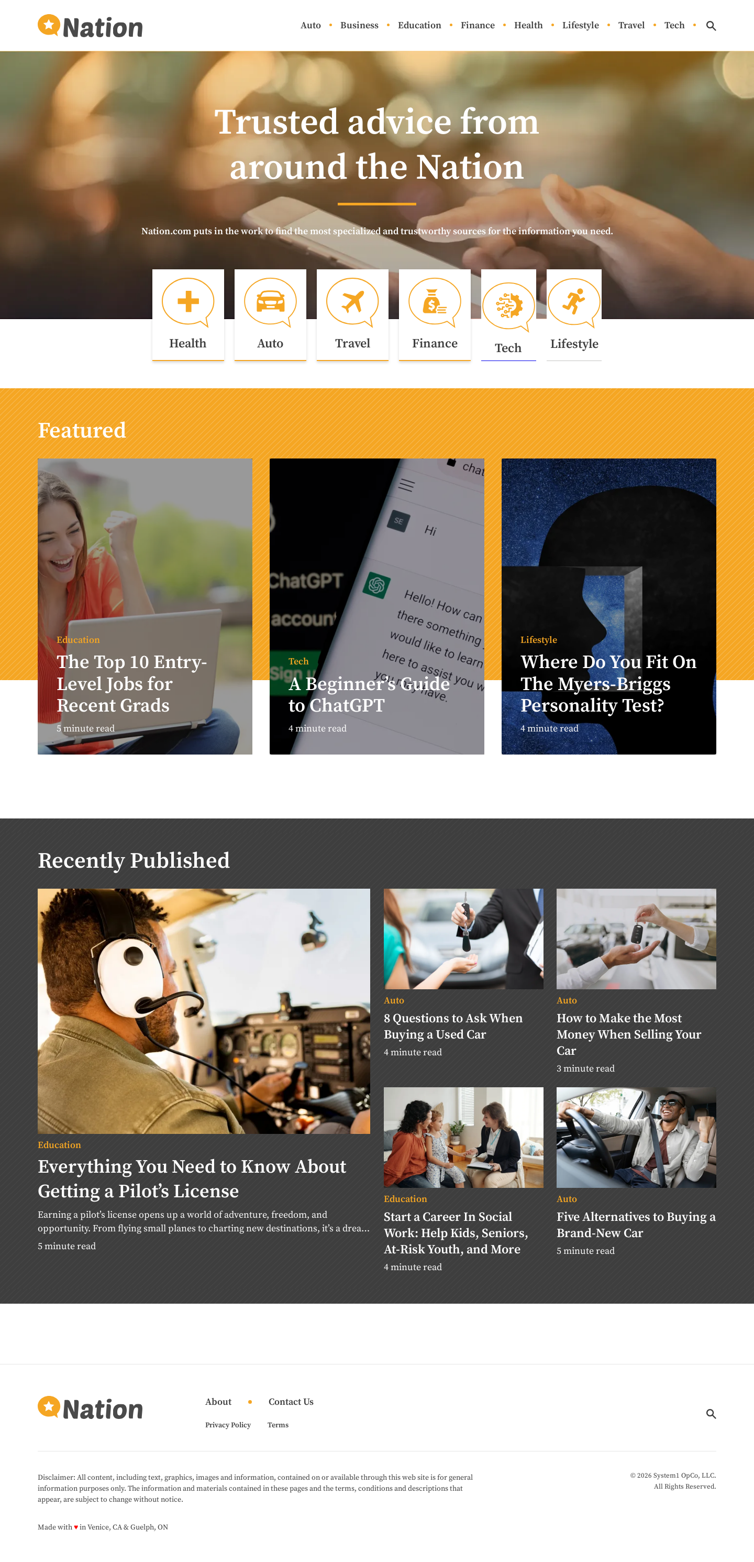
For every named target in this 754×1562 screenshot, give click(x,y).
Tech (674, 25)
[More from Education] (204, 1153)
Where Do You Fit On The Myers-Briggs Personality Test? (608, 692)
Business (359, 25)
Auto (311, 25)
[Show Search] (711, 26)
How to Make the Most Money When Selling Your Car (629, 1043)
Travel (631, 25)
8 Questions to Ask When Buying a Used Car (453, 1035)
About (218, 1410)
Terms (278, 1433)
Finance (478, 25)
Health (528, 25)
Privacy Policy (228, 1433)
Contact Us (291, 1410)
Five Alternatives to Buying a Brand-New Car (636, 1233)
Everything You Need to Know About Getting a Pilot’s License (192, 1187)
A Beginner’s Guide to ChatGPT (369, 703)
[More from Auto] (464, 1008)
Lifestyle (580, 25)
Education (419, 25)
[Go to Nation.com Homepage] (90, 25)
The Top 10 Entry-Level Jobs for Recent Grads (132, 692)
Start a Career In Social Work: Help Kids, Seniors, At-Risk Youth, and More (456, 1241)
